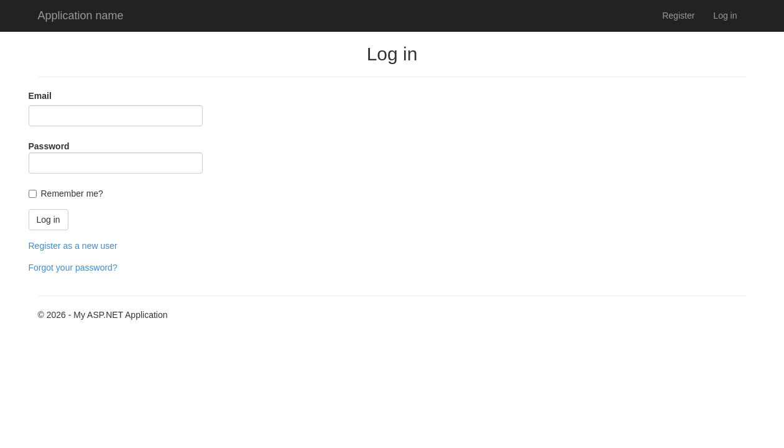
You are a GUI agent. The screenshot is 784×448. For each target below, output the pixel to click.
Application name (81, 15)
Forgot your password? (73, 268)
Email (40, 96)
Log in (725, 16)
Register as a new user (73, 246)
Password (49, 146)
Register (678, 16)
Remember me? (72, 193)
